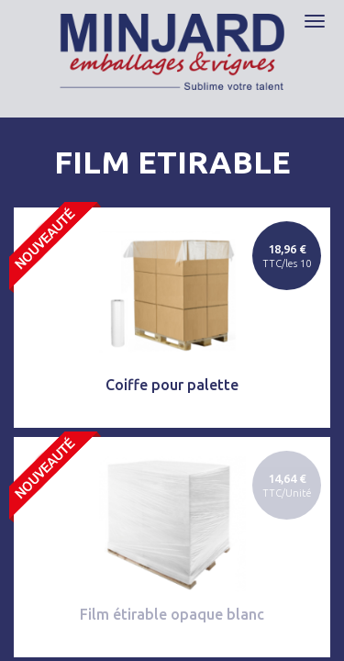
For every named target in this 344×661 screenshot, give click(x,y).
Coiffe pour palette (172, 384)
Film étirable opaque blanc (172, 614)
